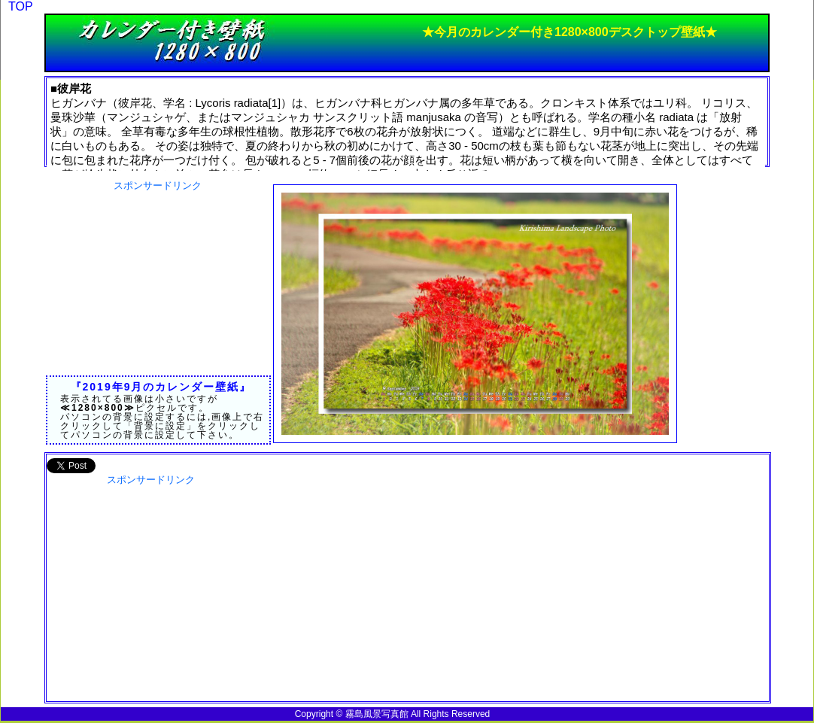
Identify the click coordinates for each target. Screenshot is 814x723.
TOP (20, 6)
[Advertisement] (157, 287)
